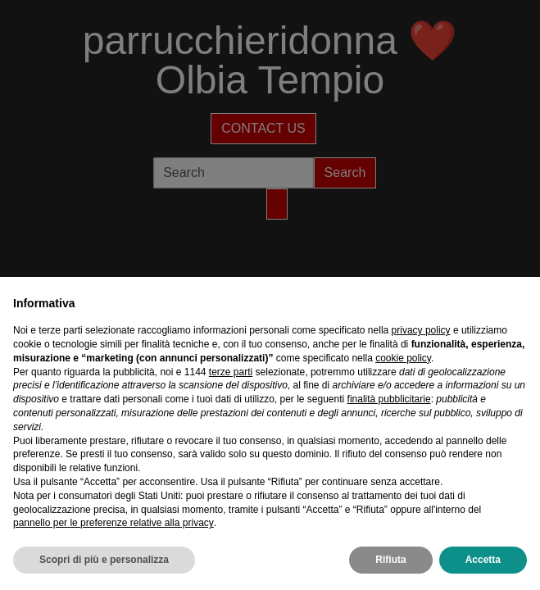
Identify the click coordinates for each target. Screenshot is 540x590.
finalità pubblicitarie (389, 399)
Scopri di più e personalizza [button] (104, 559)
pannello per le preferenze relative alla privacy (113, 523)
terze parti (230, 372)
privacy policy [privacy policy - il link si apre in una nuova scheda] (421, 330)
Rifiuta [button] (390, 559)
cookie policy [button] (403, 358)
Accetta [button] (483, 559)
